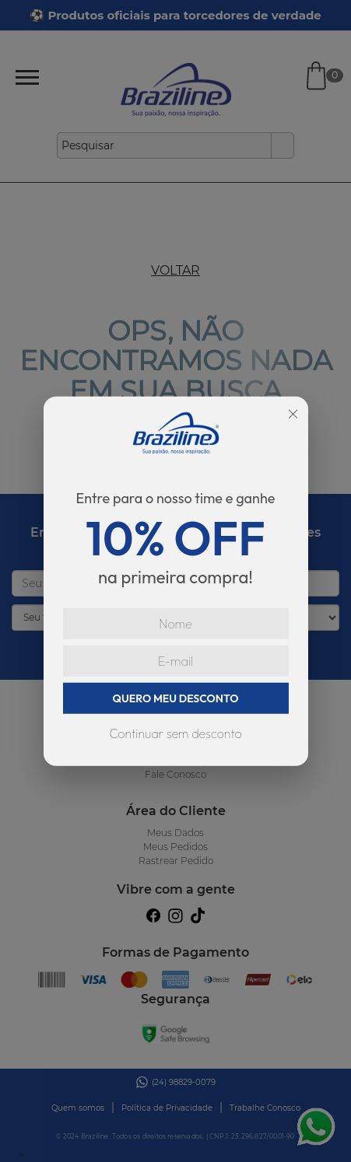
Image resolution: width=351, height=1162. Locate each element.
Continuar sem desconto (175, 732)
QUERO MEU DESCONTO (176, 698)
